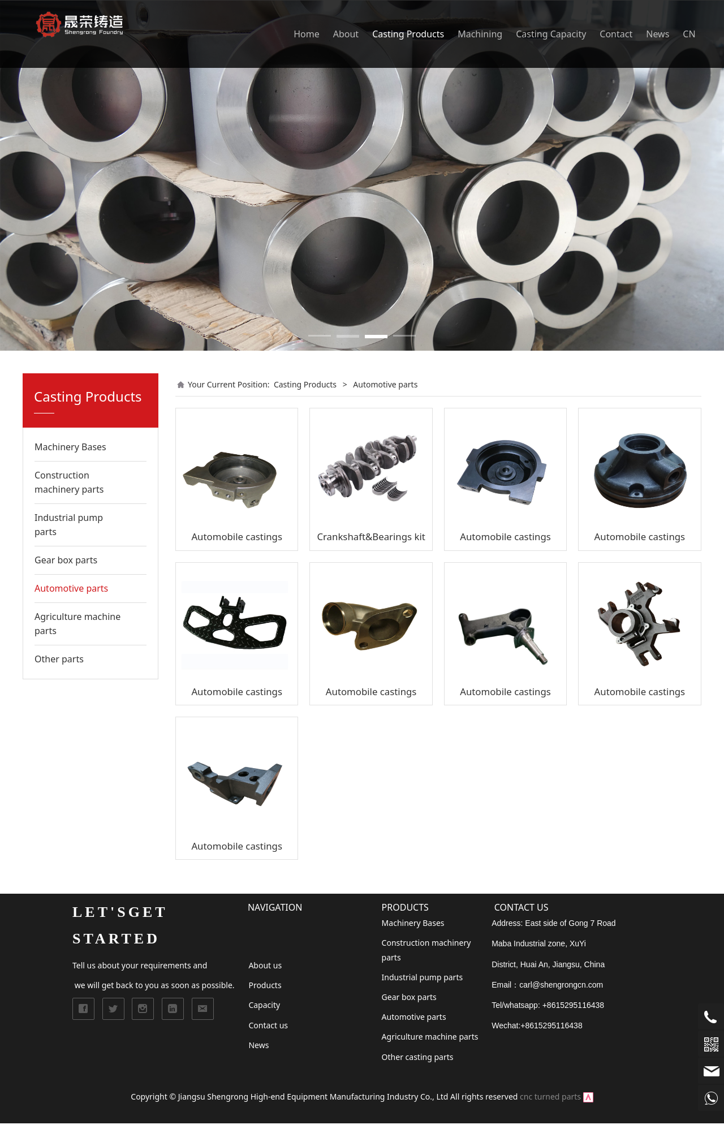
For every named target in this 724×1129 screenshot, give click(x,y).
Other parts (59, 659)
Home (307, 34)
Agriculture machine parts (77, 623)
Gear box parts (66, 560)
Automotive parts (71, 588)
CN (689, 34)
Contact (616, 34)
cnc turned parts (550, 1096)
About (346, 34)
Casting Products (408, 34)
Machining (480, 34)
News (657, 34)
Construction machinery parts (69, 482)
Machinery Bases (70, 447)
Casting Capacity (551, 34)
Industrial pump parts (69, 524)
